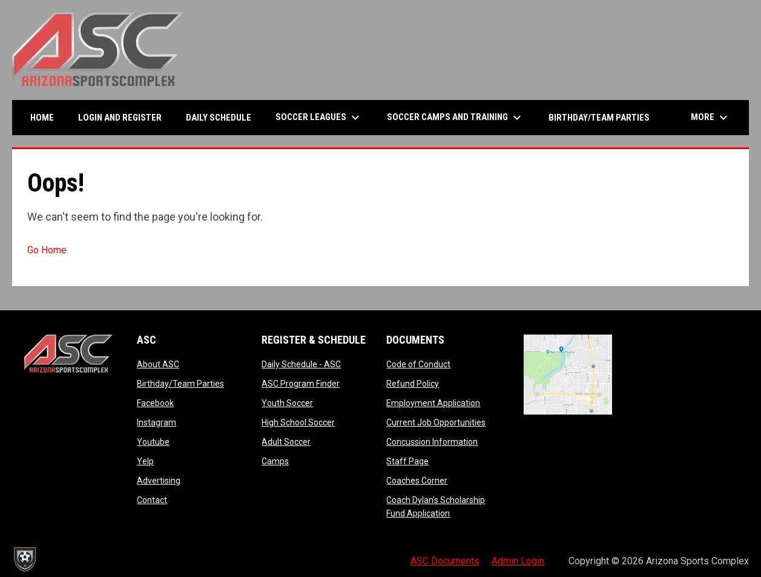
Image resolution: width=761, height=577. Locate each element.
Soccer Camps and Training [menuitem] (455, 117)
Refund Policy (412, 384)
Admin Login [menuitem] (518, 561)
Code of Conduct (418, 364)
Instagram (156, 422)
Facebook (155, 403)
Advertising (158, 480)
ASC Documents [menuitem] (444, 561)
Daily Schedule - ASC (301, 364)
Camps (275, 461)
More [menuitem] (711, 117)
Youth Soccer (287, 403)
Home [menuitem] (42, 117)
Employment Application (433, 403)
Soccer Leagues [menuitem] (319, 117)
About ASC (158, 364)
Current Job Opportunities (436, 422)
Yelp (145, 461)
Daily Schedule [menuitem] (218, 117)
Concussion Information (432, 442)
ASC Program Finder (301, 384)
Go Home (47, 250)
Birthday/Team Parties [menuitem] (599, 117)
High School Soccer (298, 422)
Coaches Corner (416, 480)
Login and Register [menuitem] (124, 117)
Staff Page (407, 461)
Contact (152, 500)
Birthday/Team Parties (180, 384)
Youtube (153, 442)
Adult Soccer (286, 442)
